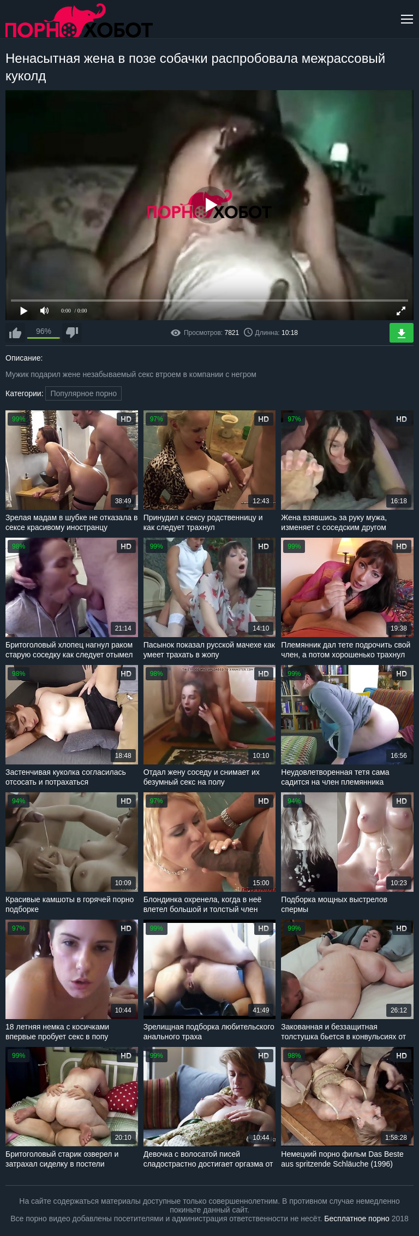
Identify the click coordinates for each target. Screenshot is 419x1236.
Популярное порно (83, 393)
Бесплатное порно (356, 1218)
